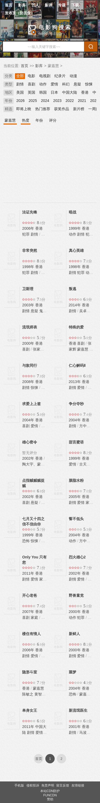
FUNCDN (50, 795)
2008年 (28, 382)
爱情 (54, 84)
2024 (45, 100)
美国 (20, 92)
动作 (43, 84)
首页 (8, 5)
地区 (8, 92)
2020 (94, 100)
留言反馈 (62, 785)
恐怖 (26, 541)
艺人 (35, 5)
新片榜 (78, 109)
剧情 (20, 84)
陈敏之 (27, 694)
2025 (33, 100)
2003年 (28, 305)
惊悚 (89, 84)
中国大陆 (69, 92)
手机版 (19, 785)
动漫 (73, 76)
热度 (25, 120)
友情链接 (77, 785)
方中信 (84, 426)
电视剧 (44, 76)
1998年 (28, 267)
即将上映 (23, 109)
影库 (22, 5)
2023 (57, 100)
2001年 (75, 726)
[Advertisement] (50, 167)
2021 (82, 100)
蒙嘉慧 (10, 120)
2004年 (28, 420)
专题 (62, 5)
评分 (53, 120)
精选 (8, 109)
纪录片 (60, 76)
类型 (8, 84)
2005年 (75, 497)
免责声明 (47, 785)
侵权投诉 (32, 785)
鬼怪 (43, 311)
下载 (75, 5)
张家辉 (38, 349)
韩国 (43, 92)
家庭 (89, 502)
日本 (54, 92)
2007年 (28, 612)
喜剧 (31, 84)
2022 (70, 100)
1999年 (75, 228)
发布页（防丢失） (20, 13)
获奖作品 (61, 109)
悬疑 (77, 84)
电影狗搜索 (55, 27)
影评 (48, 5)
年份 (8, 100)
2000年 (28, 343)
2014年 (75, 305)
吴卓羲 (84, 311)
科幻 (66, 84)
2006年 (28, 228)
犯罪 (26, 234)
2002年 (28, 458)
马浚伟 (84, 732)
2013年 (75, 382)
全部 (20, 76)
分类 (8, 76)
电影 (31, 76)
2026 (20, 100)
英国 (31, 92)
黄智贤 (40, 694)
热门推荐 (42, 109)
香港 (85, 92)
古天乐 (84, 464)
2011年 (28, 573)
